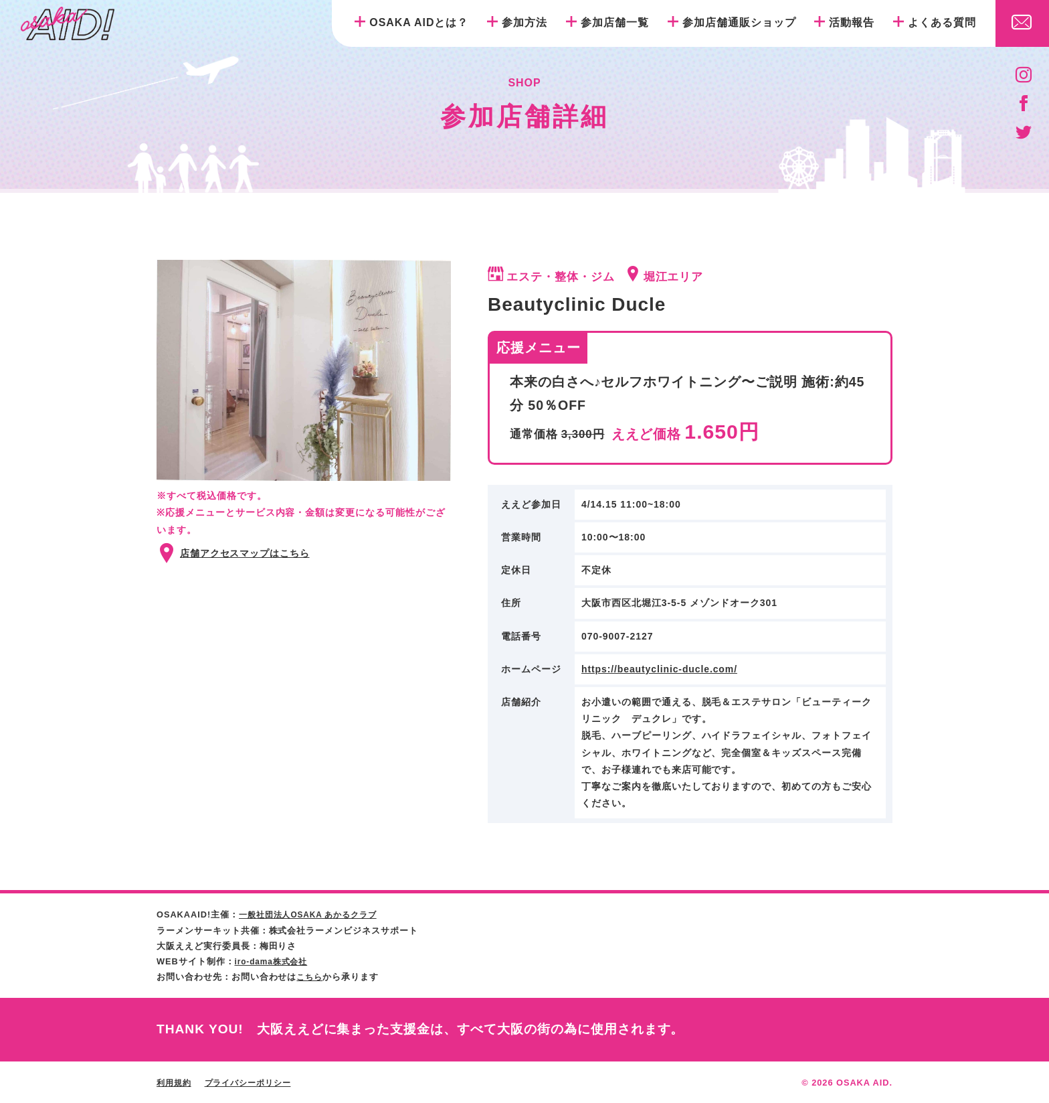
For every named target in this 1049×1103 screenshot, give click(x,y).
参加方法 (524, 22)
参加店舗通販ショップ (739, 22)
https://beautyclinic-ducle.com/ (660, 669)
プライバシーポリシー (254, 1082)
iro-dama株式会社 (274, 961)
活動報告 (851, 22)
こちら (310, 976)
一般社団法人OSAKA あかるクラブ (313, 914)
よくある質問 (942, 22)
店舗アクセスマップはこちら (245, 553)
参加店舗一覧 (615, 22)
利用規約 (175, 1082)
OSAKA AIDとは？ (418, 22)
